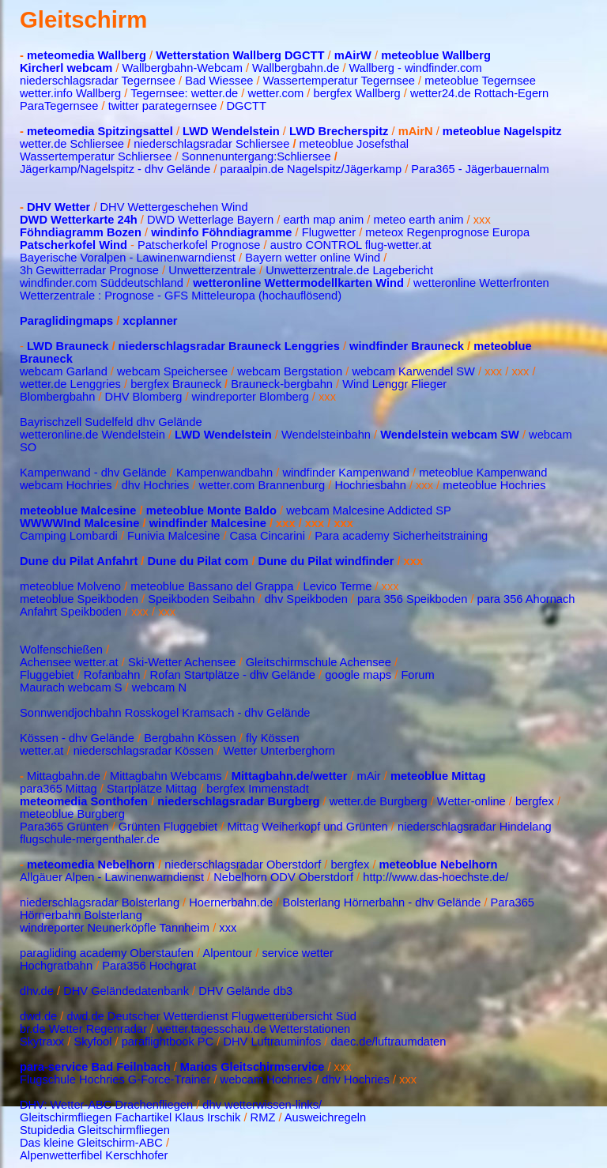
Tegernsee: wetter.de (184, 93)
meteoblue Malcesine (78, 510)
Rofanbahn (112, 675)
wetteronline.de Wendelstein (92, 434)
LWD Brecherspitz (338, 131)
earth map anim (323, 219)
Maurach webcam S (71, 687)
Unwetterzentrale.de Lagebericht (349, 270)
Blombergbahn (57, 396)
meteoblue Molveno (70, 586)
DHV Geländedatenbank (126, 991)
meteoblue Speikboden (79, 599)
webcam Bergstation (289, 371)
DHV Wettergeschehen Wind (174, 207)
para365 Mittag (58, 788)
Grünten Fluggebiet (168, 826)
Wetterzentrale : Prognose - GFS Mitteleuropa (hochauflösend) (180, 295)
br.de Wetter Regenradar (83, 1029)
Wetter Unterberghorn (277, 750)
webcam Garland (63, 371)
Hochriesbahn (369, 485)
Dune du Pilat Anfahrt (79, 561)
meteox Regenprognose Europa (447, 232)
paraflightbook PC (168, 1041)
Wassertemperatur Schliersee (96, 156)
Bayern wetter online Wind (312, 257)
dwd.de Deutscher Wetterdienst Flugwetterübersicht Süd (211, 1016)
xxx (227, 927)
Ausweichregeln (325, 1117)
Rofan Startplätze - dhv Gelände (232, 675)
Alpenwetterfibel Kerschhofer (94, 1155)
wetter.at (41, 750)
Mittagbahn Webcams (165, 776)
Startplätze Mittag (152, 788)
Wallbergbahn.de (295, 68)
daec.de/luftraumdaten (388, 1041)
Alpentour (227, 953)
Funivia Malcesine (173, 535)
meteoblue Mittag (438, 776)
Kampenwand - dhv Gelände (93, 472)
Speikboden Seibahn (201, 599)
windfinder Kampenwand (345, 472)
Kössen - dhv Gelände (77, 738)
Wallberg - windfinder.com (415, 68)
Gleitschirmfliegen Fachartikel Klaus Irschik (130, 1117)
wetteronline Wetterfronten (481, 283)
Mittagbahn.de (63, 776)
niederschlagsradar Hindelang (475, 826)
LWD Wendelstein (231, 131)
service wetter (297, 953)
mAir (369, 776)
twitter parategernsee (162, 106)
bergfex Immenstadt (257, 788)
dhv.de (37, 991)
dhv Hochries (156, 485)
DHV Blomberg (144, 396)
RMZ (263, 1117)
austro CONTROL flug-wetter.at (351, 245)
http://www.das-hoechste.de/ (435, 877)
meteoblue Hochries (494, 485)
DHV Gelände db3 (245, 991)
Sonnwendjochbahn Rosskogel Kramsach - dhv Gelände (165, 712)
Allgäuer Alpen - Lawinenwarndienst (112, 877)
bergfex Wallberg (357, 93)
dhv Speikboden (306, 599)
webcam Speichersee (172, 371)
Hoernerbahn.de (231, 902)
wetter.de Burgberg (379, 801)
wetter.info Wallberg (70, 93)
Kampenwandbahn (224, 472)
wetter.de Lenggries (70, 384)
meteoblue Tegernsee (480, 80)
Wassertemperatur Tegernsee (339, 80)
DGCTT (246, 106)
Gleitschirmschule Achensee (318, 662)
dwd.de (38, 1016)
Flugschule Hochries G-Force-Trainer (116, 1079)
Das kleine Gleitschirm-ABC (91, 1142)
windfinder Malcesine (207, 523)
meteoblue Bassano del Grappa (211, 586)
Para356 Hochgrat (149, 965)
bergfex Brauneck (175, 384)
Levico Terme (338, 586)
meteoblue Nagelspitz (502, 131)
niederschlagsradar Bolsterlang (99, 902)
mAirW (352, 55)
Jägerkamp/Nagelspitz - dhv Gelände (115, 169)
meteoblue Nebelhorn (438, 864)
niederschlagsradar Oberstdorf (244, 864)
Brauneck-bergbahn (282, 384)
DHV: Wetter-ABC (65, 1104)
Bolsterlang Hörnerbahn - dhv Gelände (381, 902)
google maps (358, 675)
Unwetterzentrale (212, 270)
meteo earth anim (418, 219)
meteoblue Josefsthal (354, 144)
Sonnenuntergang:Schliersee (256, 156)
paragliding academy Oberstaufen (107, 953)
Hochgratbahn (56, 965)
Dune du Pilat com (198, 561)
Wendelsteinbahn (326, 434)
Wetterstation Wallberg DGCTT (240, 55)
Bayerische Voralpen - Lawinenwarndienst (128, 257)
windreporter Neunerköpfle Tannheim (114, 927)
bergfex (536, 801)
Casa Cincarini (267, 535)
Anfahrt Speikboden (71, 611)
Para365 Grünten (64, 826)
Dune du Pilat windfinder (326, 561)
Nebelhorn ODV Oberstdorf (283, 877)
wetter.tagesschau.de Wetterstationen (253, 1029)
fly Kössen (273, 738)
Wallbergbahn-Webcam (183, 68)
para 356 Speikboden (412, 599)
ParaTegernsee (59, 106)
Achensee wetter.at (69, 662)
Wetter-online (471, 801)
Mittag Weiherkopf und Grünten (307, 826)
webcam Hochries (65, 485)
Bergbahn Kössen (190, 738)
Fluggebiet (47, 675)
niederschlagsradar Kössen (144, 750)
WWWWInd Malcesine (79, 523)
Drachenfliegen (154, 1104)
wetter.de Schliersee (72, 144)
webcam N (159, 687)
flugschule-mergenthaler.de (90, 839)
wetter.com (275, 93)
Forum (417, 675)
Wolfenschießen (61, 649)
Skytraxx (42, 1041)
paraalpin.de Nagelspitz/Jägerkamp (311, 169)
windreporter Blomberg (250, 396)
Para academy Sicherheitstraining (401, 535)
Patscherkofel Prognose (197, 245)
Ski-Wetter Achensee (182, 662)
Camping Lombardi (70, 535)
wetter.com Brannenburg (261, 485)
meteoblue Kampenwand (483, 472)
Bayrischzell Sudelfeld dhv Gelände (111, 422)
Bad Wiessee (220, 80)
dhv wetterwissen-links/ (262, 1104)
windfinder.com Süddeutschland (101, 283)
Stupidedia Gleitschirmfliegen (95, 1130)
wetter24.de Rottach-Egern (479, 93)
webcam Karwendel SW (413, 371)
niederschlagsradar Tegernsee (97, 80)
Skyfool (92, 1041)
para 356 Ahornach (526, 599)
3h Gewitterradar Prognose (91, 270)
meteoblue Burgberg (72, 814)
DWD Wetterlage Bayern (210, 219)
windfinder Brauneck (406, 346)
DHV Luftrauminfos (272, 1041)
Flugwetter (329, 232)
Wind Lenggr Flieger (394, 384)
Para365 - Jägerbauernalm (480, 169)
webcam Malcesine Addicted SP (368, 510)
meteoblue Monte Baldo (213, 510)
